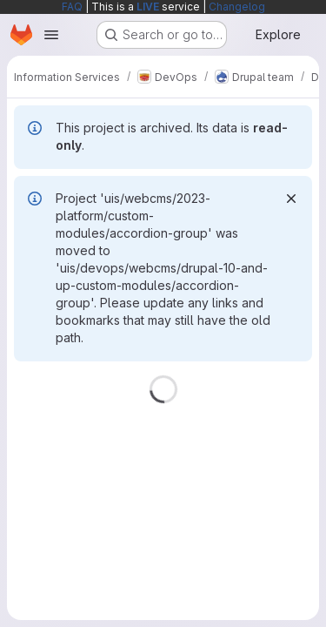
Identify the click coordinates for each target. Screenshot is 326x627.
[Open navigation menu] (51, 35)
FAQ (72, 6)
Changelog (237, 6)
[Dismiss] (291, 198)
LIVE (147, 6)
